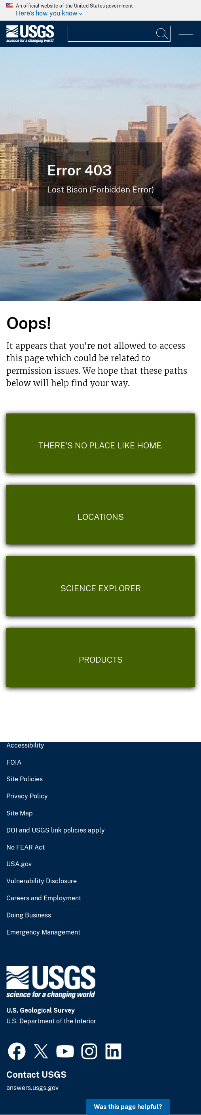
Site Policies (24, 779)
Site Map (19, 813)
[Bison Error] (100, 174)
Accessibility (25, 745)
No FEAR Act (25, 847)
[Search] (163, 34)
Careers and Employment (43, 898)
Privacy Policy (27, 796)
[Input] (119, 34)
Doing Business (28, 915)
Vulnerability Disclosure (41, 881)
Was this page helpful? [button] (128, 1107)
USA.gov (19, 864)
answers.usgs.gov (32, 1088)
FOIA (13, 762)
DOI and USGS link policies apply (55, 830)
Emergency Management (43, 932)
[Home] (30, 40)
